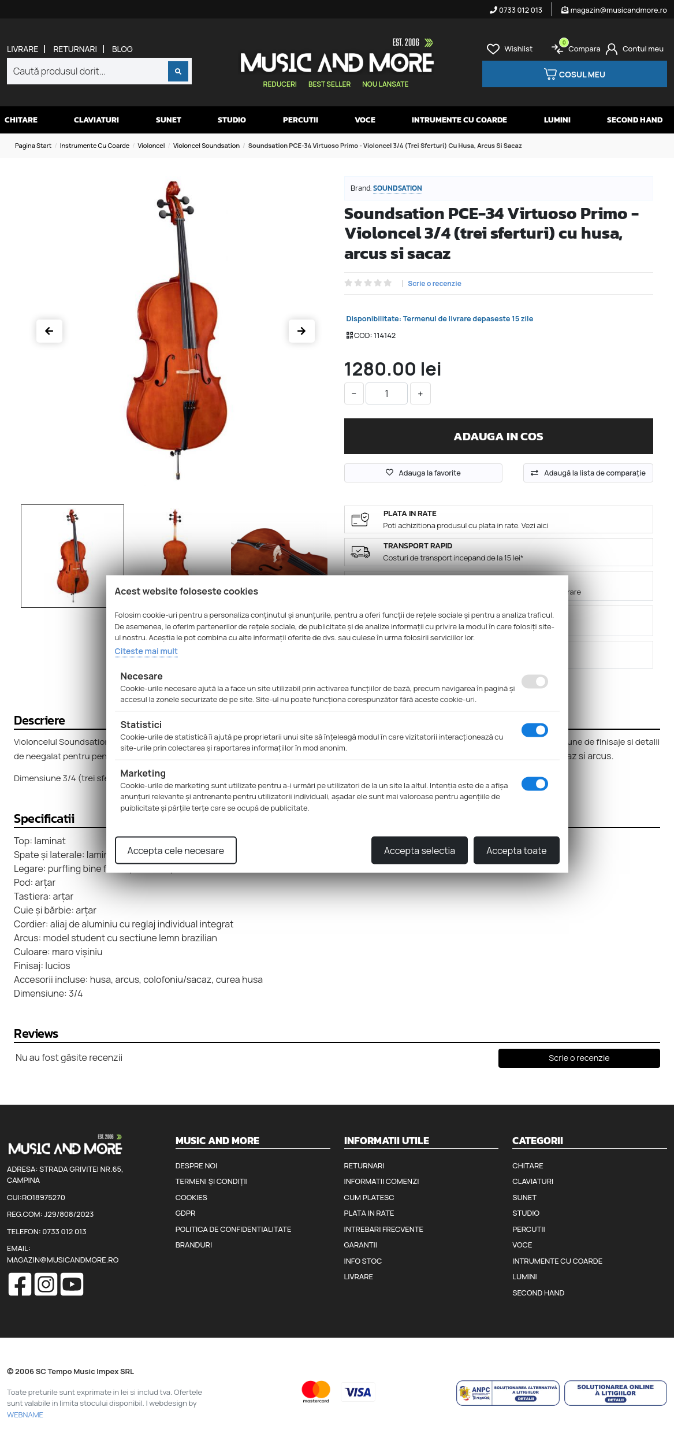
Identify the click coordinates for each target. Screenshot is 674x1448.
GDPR (185, 1213)
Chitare (21, 120)
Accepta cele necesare (176, 850)
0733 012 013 (516, 10)
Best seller (329, 84)
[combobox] (99, 71)
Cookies (191, 1197)
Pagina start (33, 145)
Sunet (168, 120)
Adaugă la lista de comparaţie (595, 472)
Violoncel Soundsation (206, 145)
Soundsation (397, 188)
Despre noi (196, 1165)
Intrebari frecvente (384, 1229)
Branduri (194, 1244)
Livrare (22, 49)
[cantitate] (387, 393)
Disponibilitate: (374, 318)
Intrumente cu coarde (459, 120)
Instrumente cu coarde (95, 145)
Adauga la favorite (423, 472)
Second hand (634, 120)
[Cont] (634, 49)
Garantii (360, 1244)
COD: (363, 335)
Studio (232, 120)
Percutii (300, 120)
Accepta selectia (419, 850)
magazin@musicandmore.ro (614, 10)
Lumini (557, 120)
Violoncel (151, 145)
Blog (122, 49)
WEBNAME (25, 1414)
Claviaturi (96, 120)
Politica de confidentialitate (234, 1229)
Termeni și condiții (212, 1181)
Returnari (75, 49)
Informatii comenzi (381, 1181)
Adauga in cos (498, 436)
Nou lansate (385, 84)
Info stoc (363, 1261)
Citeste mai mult (146, 650)
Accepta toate (516, 850)
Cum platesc (369, 1197)
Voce (365, 120)
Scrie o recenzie (434, 283)
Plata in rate (369, 1213)
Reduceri (280, 84)
